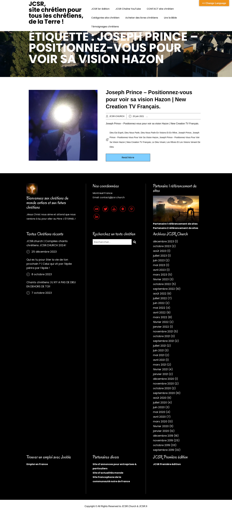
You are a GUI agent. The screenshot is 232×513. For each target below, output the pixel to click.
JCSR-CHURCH (116, 116)
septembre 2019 (163, 450)
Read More (128, 157)
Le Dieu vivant (158, 142)
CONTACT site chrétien (160, 9)
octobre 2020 (162, 388)
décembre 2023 (163, 241)
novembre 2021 (163, 331)
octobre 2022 (162, 284)
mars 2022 (160, 317)
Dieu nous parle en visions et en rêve (159, 132)
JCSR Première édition (167, 464)
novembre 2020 (163, 383)
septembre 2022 (164, 289)
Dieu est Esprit (116, 132)
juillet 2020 (160, 402)
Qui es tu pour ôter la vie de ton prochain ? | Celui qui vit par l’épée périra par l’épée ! (49, 264)
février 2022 (161, 322)
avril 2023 (159, 270)
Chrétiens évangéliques (189, 116)
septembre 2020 (164, 393)
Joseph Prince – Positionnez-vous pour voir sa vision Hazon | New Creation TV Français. (149, 99)
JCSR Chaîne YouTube (128, 9)
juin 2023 (159, 260)
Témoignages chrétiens (105, 26)
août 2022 (159, 293)
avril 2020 (159, 417)
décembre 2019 (163, 435)
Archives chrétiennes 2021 (164, 116)
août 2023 (159, 251)
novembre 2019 (163, 440)
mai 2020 (159, 412)
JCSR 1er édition (100, 9)
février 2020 (161, 426)
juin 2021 (158, 350)
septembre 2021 (163, 341)
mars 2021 (159, 364)
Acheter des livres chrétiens (141, 17)
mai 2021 (158, 355)
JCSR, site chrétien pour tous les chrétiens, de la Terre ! (56, 13)
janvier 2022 (161, 327)
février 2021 (160, 369)
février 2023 (161, 279)
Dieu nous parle (132, 132)
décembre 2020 (163, 379)
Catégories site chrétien (105, 17)
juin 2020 (159, 407)
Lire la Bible (170, 17)
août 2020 (159, 398)
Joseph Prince (184, 132)
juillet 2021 (159, 345)
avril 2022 (159, 312)
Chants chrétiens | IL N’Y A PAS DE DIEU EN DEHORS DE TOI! (51, 284)
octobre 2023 (162, 246)
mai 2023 (159, 265)
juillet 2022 (160, 298)
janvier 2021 (160, 374)
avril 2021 (159, 360)
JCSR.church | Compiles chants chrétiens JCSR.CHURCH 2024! (47, 243)
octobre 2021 (161, 336)
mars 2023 (160, 274)
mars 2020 (160, 421)
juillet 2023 (160, 255)
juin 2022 (159, 303)
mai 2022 (159, 308)
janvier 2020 (161, 431)
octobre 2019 (161, 445)
